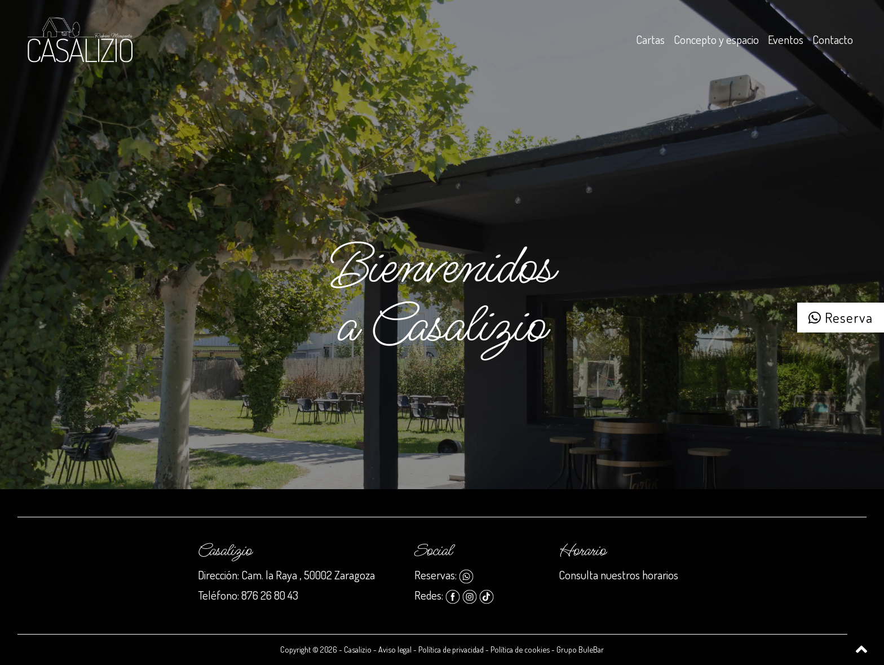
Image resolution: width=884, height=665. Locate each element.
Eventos (785, 39)
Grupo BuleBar (580, 649)
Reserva (840, 317)
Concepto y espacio (716, 39)
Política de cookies (520, 649)
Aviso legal (395, 649)
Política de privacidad (451, 649)
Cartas (650, 39)
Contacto (832, 39)
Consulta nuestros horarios (618, 575)
